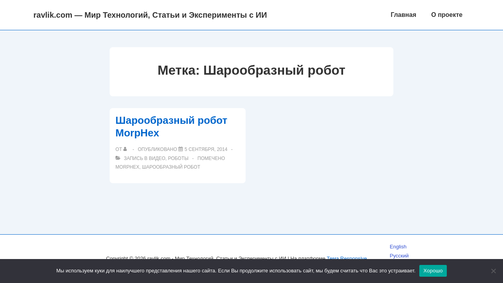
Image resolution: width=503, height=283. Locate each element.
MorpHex (128, 167)
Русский (399, 256)
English (398, 247)
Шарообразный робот (171, 167)
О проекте (447, 14)
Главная (403, 14)
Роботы (178, 158)
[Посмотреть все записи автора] (126, 149)
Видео (157, 158)
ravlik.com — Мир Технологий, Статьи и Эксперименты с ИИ (150, 15)
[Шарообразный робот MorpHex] (206, 149)
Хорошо (432, 271)
